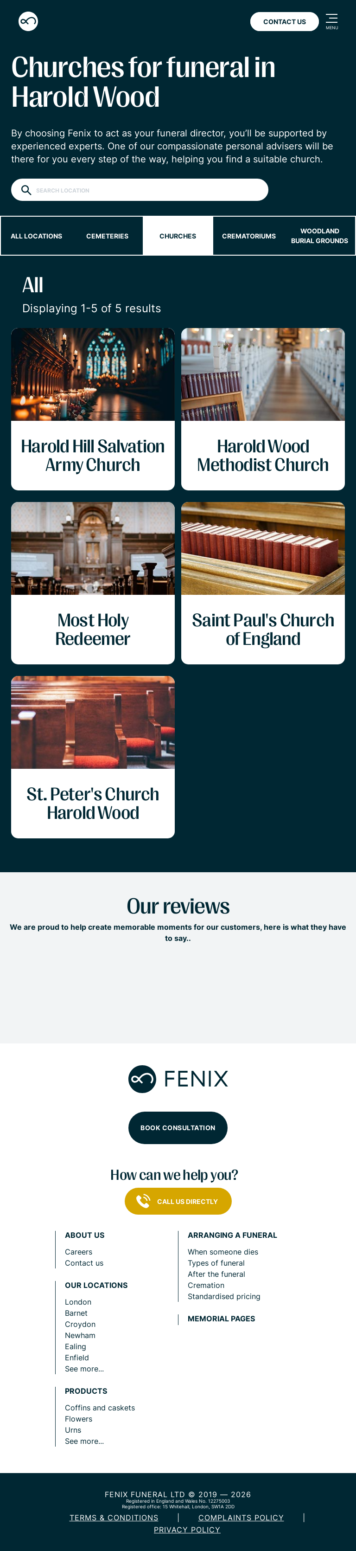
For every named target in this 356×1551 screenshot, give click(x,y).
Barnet (76, 1313)
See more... (84, 1368)
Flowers (78, 1418)
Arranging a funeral (232, 1235)
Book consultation (178, 1128)
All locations (36, 236)
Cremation (206, 1285)
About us (84, 1235)
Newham (80, 1335)
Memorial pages (221, 1318)
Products (86, 1391)
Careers (78, 1251)
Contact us (84, 1263)
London (78, 1301)
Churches (177, 236)
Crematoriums (249, 236)
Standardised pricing (224, 1296)
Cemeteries (107, 236)
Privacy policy (187, 1529)
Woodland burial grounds (319, 236)
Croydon (80, 1324)
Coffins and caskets (100, 1407)
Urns (73, 1430)
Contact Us (284, 22)
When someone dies (223, 1251)
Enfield (77, 1357)
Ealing (75, 1346)
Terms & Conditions (114, 1517)
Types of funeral (216, 1263)
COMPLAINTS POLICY (241, 1517)
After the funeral (216, 1274)
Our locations (96, 1285)
